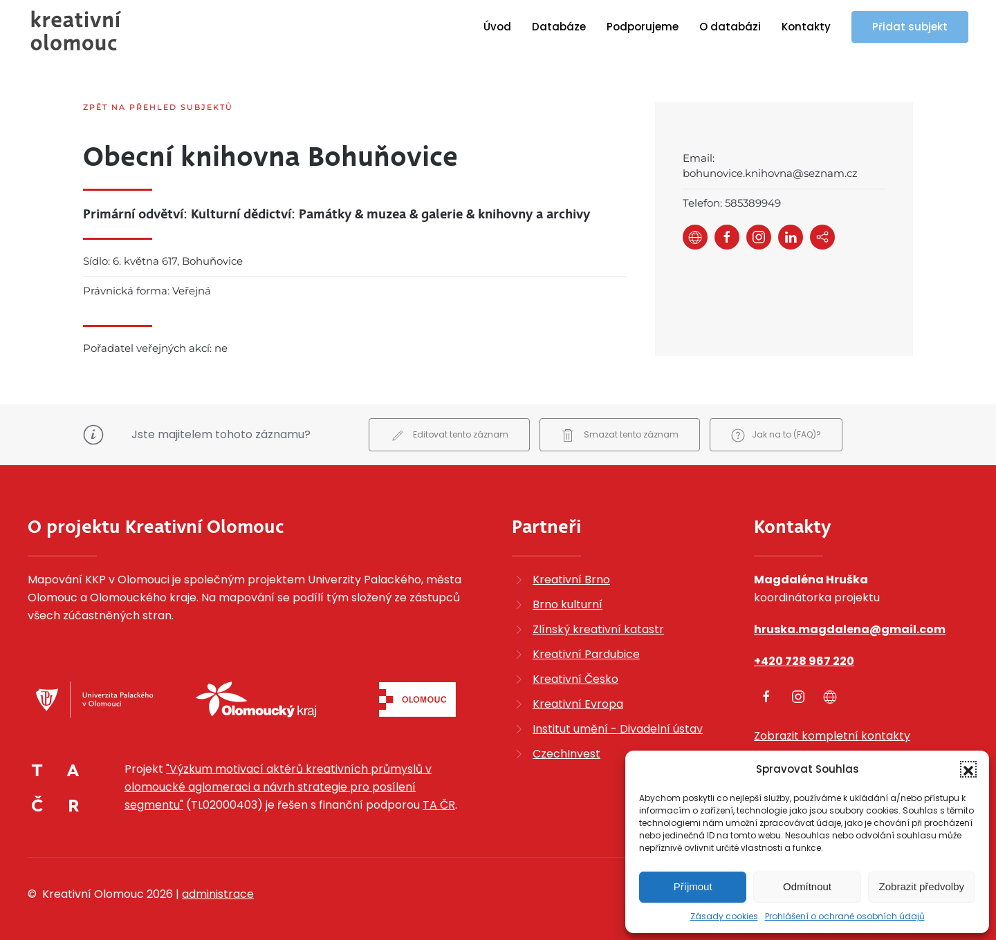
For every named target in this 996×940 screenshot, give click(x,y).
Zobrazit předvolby (921, 886)
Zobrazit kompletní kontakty (832, 723)
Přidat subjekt (910, 26)
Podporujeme (643, 26)
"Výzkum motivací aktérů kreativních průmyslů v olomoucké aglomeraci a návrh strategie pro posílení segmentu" (278, 775)
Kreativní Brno (571, 567)
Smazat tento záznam (620, 424)
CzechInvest (566, 741)
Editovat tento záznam (449, 424)
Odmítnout (807, 886)
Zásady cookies (724, 916)
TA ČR (439, 793)
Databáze (559, 26)
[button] (968, 769)
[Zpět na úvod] (76, 30)
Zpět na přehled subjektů (158, 107)
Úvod (497, 26)
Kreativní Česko (575, 667)
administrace (218, 882)
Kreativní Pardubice (586, 642)
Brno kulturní (567, 592)
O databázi (730, 26)
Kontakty (806, 26)
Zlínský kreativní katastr (598, 617)
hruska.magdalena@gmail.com (850, 617)
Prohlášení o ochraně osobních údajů (845, 916)
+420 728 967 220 (804, 649)
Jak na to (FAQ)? (776, 424)
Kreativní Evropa (578, 691)
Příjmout (693, 886)
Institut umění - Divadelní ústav (618, 716)
